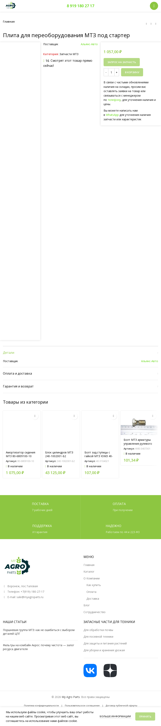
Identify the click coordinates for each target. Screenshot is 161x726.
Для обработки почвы (98, 630)
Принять (145, 716)
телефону (114, 100)
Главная (9, 21)
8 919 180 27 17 (80, 5)
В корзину (132, 72)
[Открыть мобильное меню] (154, 6)
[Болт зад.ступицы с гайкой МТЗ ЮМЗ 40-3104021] (100, 429)
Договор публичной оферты (121, 705)
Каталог (89, 571)
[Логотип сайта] (10, 5)
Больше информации (115, 716)
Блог (87, 605)
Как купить (93, 585)
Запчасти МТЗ (69, 54)
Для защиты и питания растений (105, 643)
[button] (35, 416)
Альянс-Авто (89, 44)
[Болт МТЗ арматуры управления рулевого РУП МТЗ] (139, 423)
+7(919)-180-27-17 (32, 591)
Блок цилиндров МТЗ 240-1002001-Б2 (59, 454)
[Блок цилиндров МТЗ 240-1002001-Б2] (61, 429)
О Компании (92, 578)
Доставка (92, 598)
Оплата (91, 592)
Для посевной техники (98, 636)
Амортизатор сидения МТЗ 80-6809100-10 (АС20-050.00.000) (20, 456)
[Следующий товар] (155, 23)
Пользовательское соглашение (82, 705)
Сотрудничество (95, 612)
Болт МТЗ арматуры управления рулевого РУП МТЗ (138, 443)
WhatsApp (112, 115)
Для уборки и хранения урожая (104, 650)
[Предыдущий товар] (146, 23)
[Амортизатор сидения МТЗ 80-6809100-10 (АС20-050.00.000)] (21, 429)
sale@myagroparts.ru (30, 597)
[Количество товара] (111, 72)
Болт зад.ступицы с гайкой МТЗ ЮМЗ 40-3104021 (98, 456)
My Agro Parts (71, 697)
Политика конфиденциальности (41, 705)
